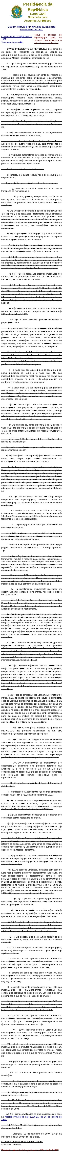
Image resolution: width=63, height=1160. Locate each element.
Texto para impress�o (12, 42)
